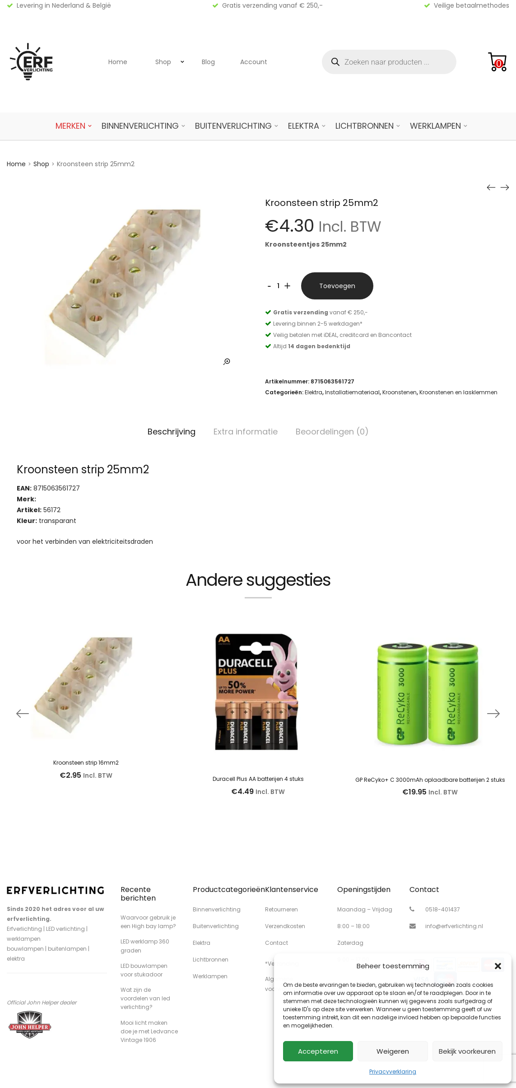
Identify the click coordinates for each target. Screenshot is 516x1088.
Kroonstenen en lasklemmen (458, 392)
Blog (208, 61)
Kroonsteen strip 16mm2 (86, 762)
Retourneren (281, 909)
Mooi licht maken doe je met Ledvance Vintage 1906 (149, 1031)
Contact (276, 943)
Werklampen (435, 125)
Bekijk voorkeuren (467, 1051)
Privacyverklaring (392, 1071)
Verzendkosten (285, 926)
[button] (497, 966)
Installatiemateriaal (352, 392)
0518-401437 (442, 909)
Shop (163, 61)
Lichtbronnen (364, 125)
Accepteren (318, 1051)
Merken (70, 125)
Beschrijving (171, 431)
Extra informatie (246, 431)
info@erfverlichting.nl (454, 926)
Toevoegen (337, 285)
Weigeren (393, 1051)
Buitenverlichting (233, 125)
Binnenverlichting (140, 125)
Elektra (303, 125)
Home (117, 61)
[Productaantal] (278, 285)
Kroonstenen (399, 392)
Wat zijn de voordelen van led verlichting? (145, 998)
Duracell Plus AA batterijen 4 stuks (258, 779)
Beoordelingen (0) (332, 431)
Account (253, 61)
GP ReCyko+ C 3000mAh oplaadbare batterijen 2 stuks (430, 780)
